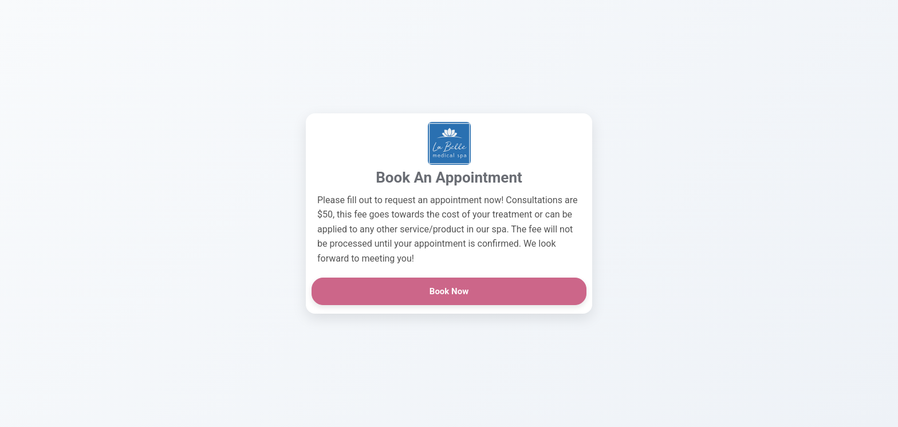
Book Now (449, 291)
